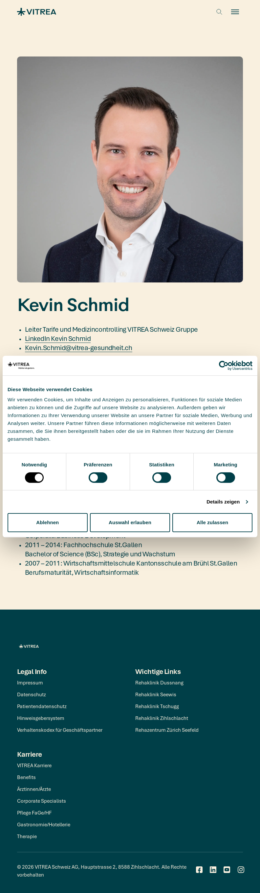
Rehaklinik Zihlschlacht (161, 718)
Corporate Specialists (41, 800)
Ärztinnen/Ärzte (34, 789)
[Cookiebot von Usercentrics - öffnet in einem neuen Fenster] (223, 365)
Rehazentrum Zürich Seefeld (167, 729)
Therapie (27, 836)
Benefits (26, 777)
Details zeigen (223, 501)
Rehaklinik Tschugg (157, 706)
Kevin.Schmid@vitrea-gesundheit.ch (78, 347)
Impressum (30, 682)
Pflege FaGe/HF (34, 812)
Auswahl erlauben (130, 522)
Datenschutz (31, 694)
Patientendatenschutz (42, 706)
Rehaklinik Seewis (155, 694)
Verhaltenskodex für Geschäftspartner (59, 729)
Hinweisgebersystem (40, 718)
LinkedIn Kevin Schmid (58, 338)
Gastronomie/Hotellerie (43, 824)
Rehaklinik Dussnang (159, 682)
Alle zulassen (212, 522)
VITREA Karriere (34, 765)
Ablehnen (47, 522)
